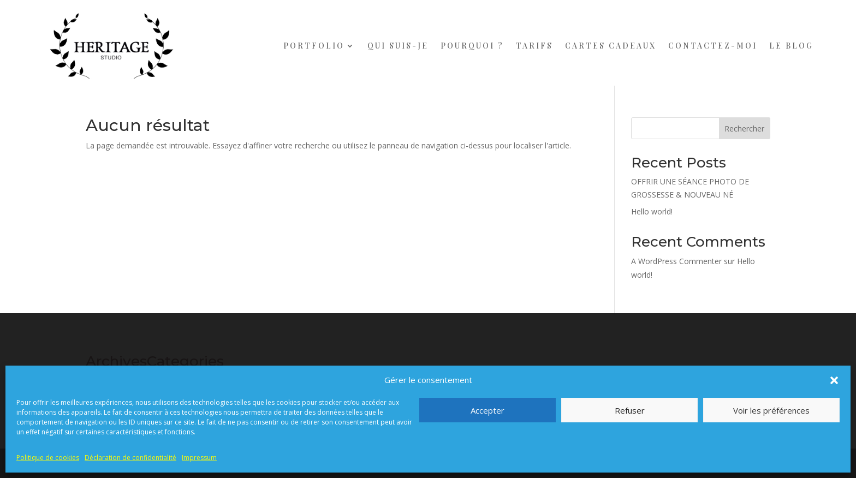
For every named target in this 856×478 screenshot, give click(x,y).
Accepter (487, 410)
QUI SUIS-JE (398, 45)
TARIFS (534, 45)
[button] (834, 380)
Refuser (630, 410)
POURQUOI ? (472, 45)
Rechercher (744, 128)
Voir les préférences (771, 410)
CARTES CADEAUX (610, 45)
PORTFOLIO (313, 45)
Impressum (199, 457)
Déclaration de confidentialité (130, 457)
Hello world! (652, 211)
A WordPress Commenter (676, 261)
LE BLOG (791, 45)
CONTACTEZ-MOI (712, 45)
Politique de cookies (47, 457)
